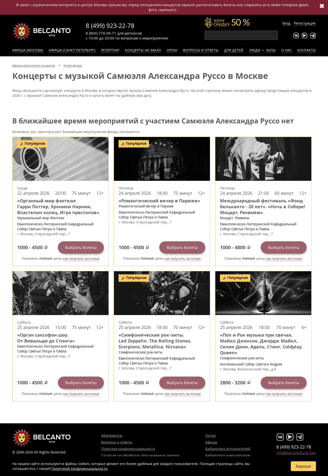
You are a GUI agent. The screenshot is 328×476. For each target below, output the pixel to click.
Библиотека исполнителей (227, 448)
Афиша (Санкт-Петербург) (72, 50)
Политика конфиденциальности (128, 448)
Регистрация (305, 23)
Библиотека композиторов (227, 455)
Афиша (211, 442)
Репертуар (110, 50)
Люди (254, 50)
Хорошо (303, 466)
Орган (172, 50)
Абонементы (111, 435)
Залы (271, 50)
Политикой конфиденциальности (79, 468)
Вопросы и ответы (201, 50)
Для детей (233, 50)
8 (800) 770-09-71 (101, 33)
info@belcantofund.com (296, 453)
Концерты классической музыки (41, 31)
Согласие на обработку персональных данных (140, 455)
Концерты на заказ (143, 50)
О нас (286, 50)
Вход (286, 23)
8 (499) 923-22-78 (110, 26)
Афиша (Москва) (27, 50)
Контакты (306, 50)
